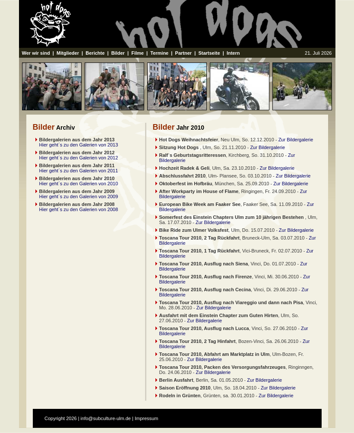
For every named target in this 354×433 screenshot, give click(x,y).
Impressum (146, 418)
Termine (159, 53)
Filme (137, 53)
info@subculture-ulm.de (106, 418)
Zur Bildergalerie (295, 139)
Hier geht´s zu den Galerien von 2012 (78, 157)
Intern (233, 53)
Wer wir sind (36, 53)
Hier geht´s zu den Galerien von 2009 (78, 196)
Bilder (118, 53)
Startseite (209, 53)
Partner (183, 53)
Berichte (94, 53)
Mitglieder (68, 53)
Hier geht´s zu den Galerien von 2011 (78, 170)
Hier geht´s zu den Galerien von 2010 (78, 183)
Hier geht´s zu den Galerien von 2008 (78, 209)
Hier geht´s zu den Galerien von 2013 (78, 144)
